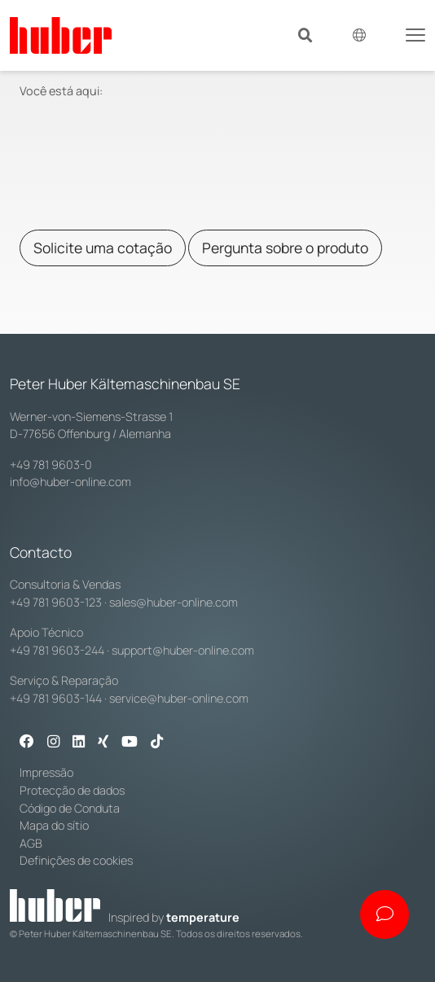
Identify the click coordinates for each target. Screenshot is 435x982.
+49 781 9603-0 (51, 464)
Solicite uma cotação (102, 247)
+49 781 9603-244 (57, 650)
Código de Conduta (70, 808)
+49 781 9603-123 (56, 602)
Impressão (46, 772)
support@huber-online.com (183, 650)
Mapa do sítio (54, 825)
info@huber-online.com (70, 481)
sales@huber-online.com (173, 602)
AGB (31, 843)
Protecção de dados (72, 790)
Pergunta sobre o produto (285, 247)
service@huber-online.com (178, 698)
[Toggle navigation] (415, 33)
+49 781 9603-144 (56, 698)
